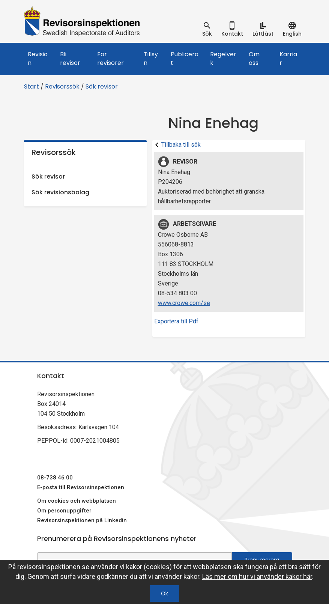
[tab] (207, 29)
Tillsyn (151, 58)
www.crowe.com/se (184, 303)
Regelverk (223, 58)
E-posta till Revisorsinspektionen (80, 487)
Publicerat (184, 58)
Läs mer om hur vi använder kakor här (257, 576)
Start (31, 86)
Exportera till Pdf (176, 321)
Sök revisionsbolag (60, 192)
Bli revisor (70, 58)
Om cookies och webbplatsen (76, 500)
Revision (38, 58)
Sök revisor (102, 86)
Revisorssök (62, 86)
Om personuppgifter (64, 510)
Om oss (254, 58)
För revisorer (110, 58)
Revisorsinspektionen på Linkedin (82, 520)
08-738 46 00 (55, 477)
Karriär (288, 58)
